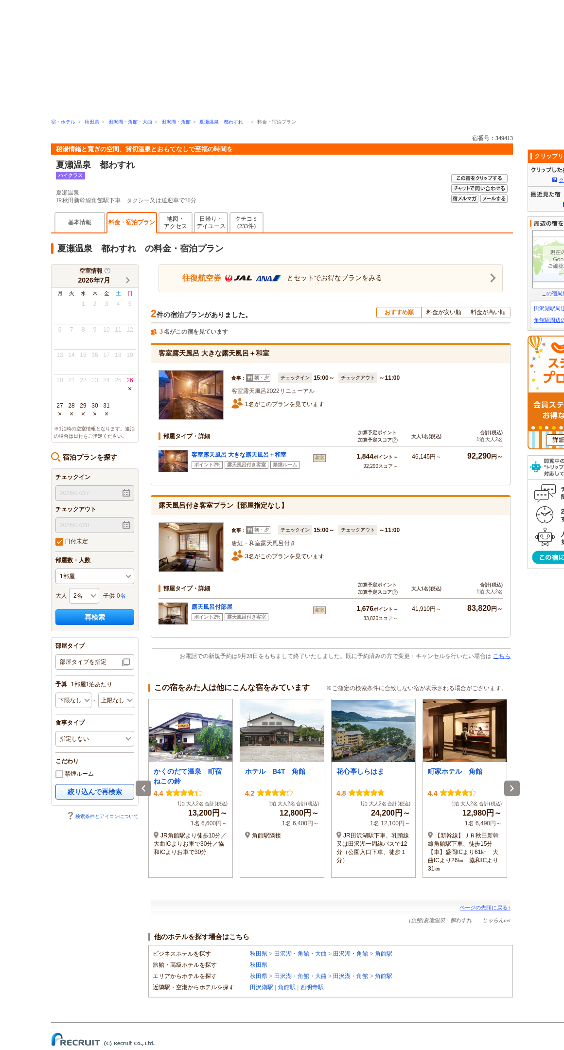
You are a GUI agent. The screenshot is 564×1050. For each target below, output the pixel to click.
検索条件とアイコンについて (103, 816)
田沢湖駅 (261, 987)
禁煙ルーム (74, 774)
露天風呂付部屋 (212, 607)
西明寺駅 (312, 987)
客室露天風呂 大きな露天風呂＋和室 (239, 454)
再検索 (95, 617)
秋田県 (92, 122)
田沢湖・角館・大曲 (130, 122)
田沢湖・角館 (176, 122)
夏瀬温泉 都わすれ (223, 122)
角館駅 (383, 953)
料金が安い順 (443, 312)
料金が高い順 (488, 312)
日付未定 (71, 542)
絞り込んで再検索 (95, 792)
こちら (502, 656)
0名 (121, 595)
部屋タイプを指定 (83, 661)
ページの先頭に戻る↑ (485, 907)
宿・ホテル (63, 122)
